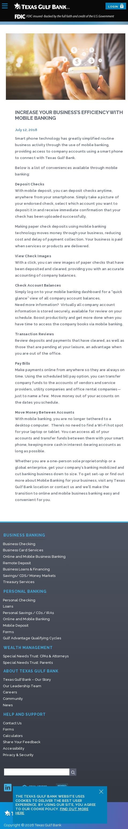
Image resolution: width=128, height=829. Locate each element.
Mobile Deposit (15, 625)
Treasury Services (18, 582)
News (8, 705)
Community (13, 699)
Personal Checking (19, 600)
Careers (10, 692)
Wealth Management (28, 648)
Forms (8, 632)
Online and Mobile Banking (26, 619)
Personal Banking (25, 592)
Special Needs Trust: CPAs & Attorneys (36, 656)
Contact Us (12, 723)
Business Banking (24, 535)
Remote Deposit (17, 563)
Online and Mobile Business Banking (34, 557)
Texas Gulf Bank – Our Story (27, 680)
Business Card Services (23, 550)
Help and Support (24, 714)
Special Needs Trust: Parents (28, 663)
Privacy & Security (18, 755)
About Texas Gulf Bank (30, 671)
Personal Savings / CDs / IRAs (28, 613)
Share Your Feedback (21, 742)
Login (115, 6)
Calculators (12, 736)
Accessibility (13, 748)
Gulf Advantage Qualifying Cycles (32, 638)
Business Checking (19, 544)
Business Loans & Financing (26, 569)
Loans (8, 606)
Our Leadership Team (22, 686)
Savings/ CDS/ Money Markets (29, 576)
